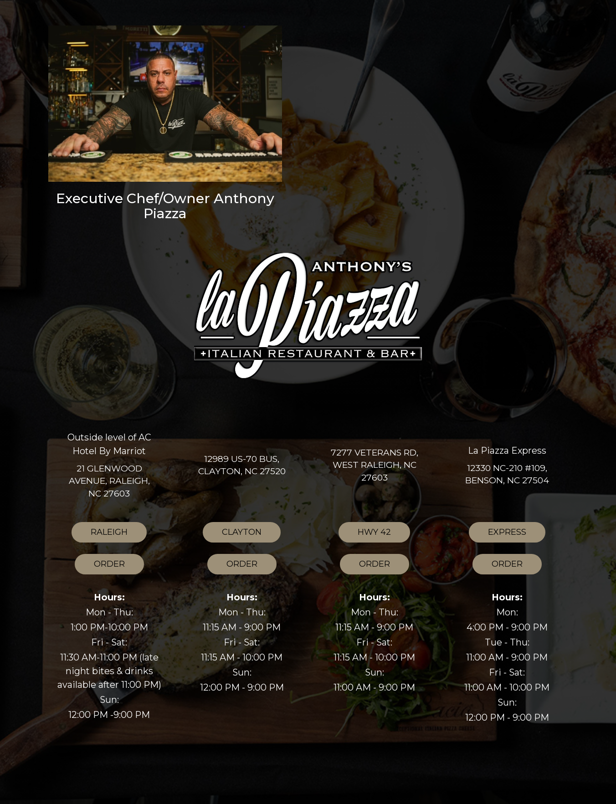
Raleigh (100, 535)
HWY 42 (365, 535)
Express (497, 535)
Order (100, 566)
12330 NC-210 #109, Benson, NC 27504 (507, 474)
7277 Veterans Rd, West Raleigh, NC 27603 (374, 464)
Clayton (232, 535)
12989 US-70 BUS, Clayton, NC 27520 (242, 465)
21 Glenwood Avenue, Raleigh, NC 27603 (109, 480)
